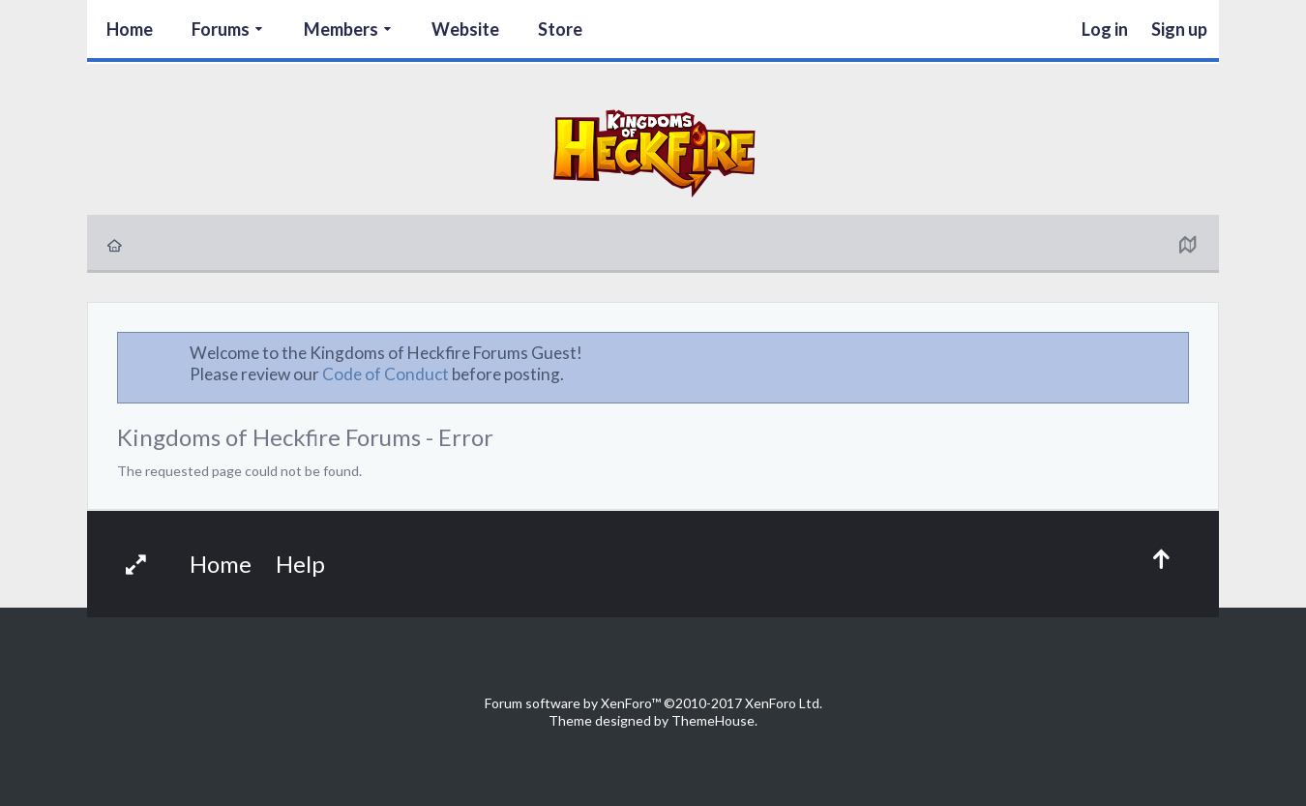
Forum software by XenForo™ (653, 703)
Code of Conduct (385, 374)
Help (300, 564)
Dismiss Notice (1175, 352)
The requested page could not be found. (239, 471)
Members (341, 29)
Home (129, 29)
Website (465, 29)
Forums (221, 29)
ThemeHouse (713, 720)
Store (560, 29)
